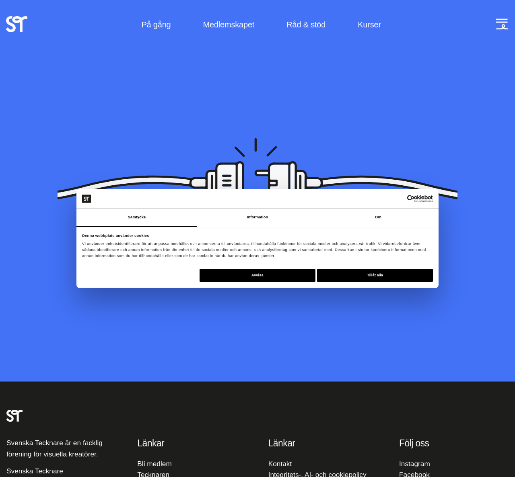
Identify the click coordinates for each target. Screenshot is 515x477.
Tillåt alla (375, 276)
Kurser (369, 25)
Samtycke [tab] (137, 217)
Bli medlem (154, 464)
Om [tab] (378, 217)
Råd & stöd (305, 25)
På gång (156, 25)
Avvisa (257, 276)
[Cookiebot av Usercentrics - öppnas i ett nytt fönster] (398, 198)
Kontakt (280, 464)
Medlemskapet (229, 25)
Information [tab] (257, 217)
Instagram (414, 464)
